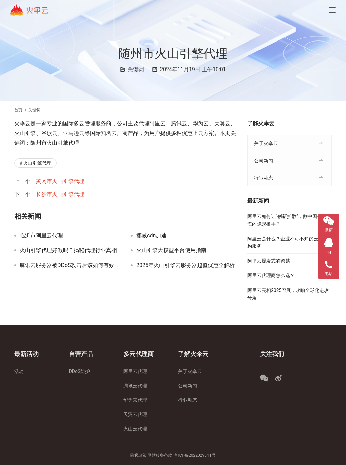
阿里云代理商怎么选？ (271, 275)
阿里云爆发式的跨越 (268, 261)
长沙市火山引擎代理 (60, 194)
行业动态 (263, 178)
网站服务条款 (160, 455)
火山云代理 (135, 428)
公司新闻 (263, 160)
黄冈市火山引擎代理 (60, 181)
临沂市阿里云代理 (41, 235)
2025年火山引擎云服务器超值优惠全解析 (185, 265)
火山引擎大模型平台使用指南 (171, 250)
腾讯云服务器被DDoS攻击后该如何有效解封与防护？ (70, 265)
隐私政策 (138, 455)
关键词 (136, 69)
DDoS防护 (79, 371)
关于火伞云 (266, 143)
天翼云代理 (135, 414)
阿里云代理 (135, 371)
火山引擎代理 (37, 163)
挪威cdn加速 (151, 235)
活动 (19, 371)
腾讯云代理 (135, 385)
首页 (18, 110)
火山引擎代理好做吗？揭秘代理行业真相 (68, 250)
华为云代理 (135, 400)
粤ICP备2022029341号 (194, 455)
